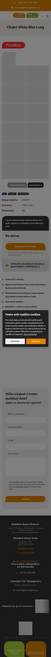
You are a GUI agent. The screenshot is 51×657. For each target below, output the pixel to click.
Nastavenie (15, 341)
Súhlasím (36, 341)
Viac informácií (30, 334)
